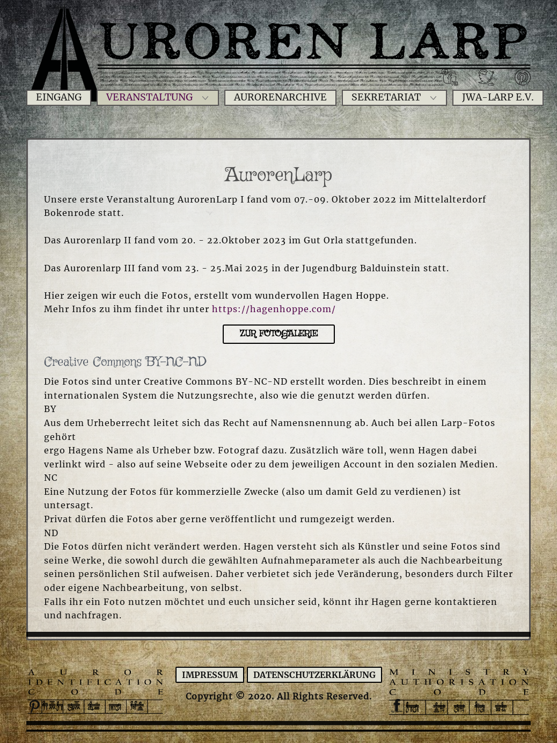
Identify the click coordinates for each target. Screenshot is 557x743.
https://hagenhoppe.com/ (274, 309)
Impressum (210, 674)
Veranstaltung (149, 97)
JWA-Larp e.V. (498, 97)
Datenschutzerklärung (314, 674)
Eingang (59, 97)
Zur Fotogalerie (279, 334)
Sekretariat (386, 97)
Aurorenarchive (280, 97)
